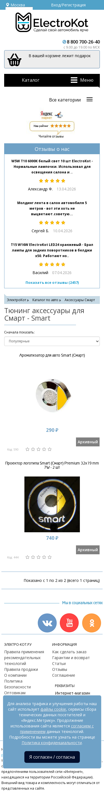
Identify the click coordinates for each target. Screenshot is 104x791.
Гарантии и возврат (71, 657)
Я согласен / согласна (52, 757)
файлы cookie (53, 709)
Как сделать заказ (69, 651)
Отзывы (59, 669)
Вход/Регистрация (68, 5)
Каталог (30, 80)
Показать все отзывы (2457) (52, 282)
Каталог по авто (45, 299)
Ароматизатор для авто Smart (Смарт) (52, 355)
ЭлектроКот (16, 299)
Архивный (88, 441)
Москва (15, 5)
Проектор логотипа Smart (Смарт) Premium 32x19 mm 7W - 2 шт (52, 465)
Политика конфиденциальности (52, 742)
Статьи (59, 663)
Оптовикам (15, 692)
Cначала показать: (19, 332)
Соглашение (63, 675)
